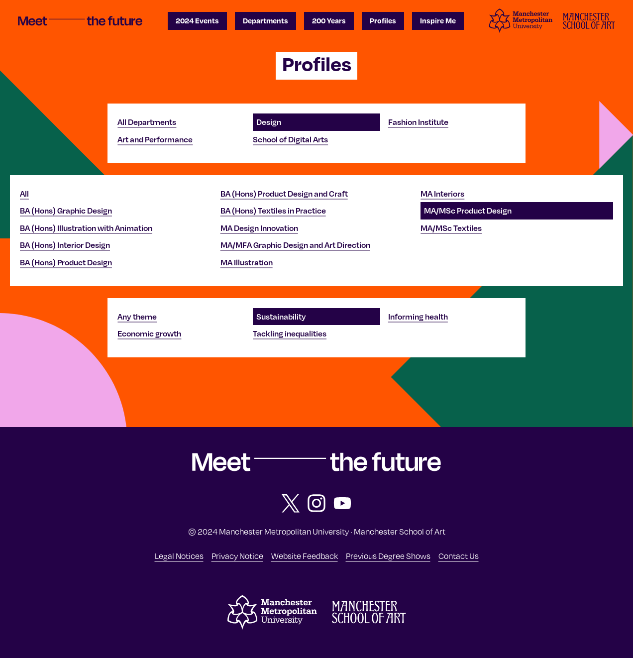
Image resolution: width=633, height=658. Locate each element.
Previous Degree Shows (388, 555)
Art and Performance (155, 139)
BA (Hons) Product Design (66, 262)
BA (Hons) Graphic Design (66, 211)
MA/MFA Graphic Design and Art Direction (295, 245)
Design (268, 122)
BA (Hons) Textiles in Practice (273, 211)
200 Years (329, 20)
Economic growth (149, 333)
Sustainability (281, 317)
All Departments (146, 122)
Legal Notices (179, 555)
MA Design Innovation (259, 228)
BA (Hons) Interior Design (65, 245)
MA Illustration (246, 262)
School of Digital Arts (290, 139)
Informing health (418, 317)
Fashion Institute (418, 122)
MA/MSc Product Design (468, 211)
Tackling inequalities (289, 333)
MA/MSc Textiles (451, 228)
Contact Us (458, 555)
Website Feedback (304, 555)
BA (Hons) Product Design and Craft (284, 194)
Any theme (137, 317)
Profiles (383, 20)
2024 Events (197, 20)
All (24, 194)
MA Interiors (442, 194)
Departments (265, 20)
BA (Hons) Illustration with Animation (86, 228)
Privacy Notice (237, 555)
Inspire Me (438, 20)
